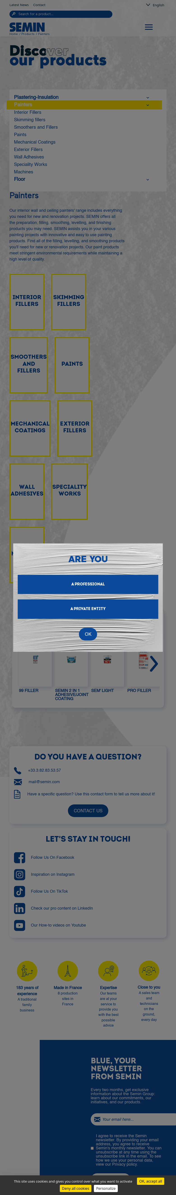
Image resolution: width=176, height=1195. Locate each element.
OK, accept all (150, 1181)
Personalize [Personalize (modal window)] (106, 1188)
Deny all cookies (75, 1188)
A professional (88, 584)
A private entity (88, 609)
